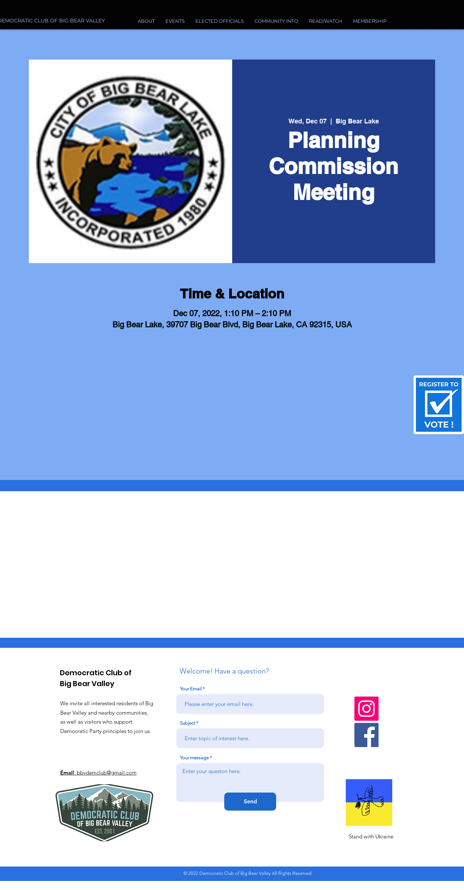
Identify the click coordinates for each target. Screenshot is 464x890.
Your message (194, 757)
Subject (187, 723)
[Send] (250, 802)
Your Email (191, 688)
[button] (276, 21)
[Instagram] (366, 709)
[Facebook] (366, 735)
